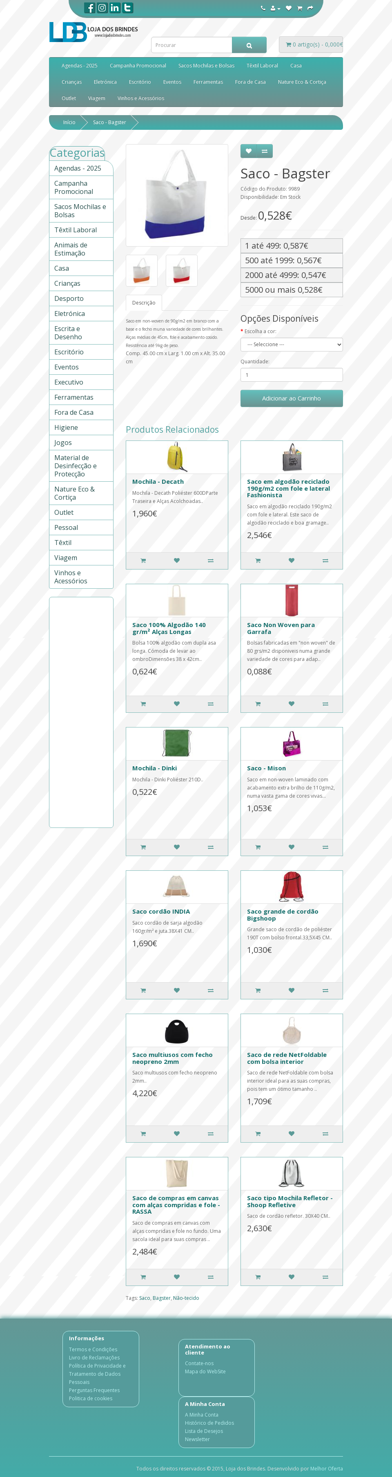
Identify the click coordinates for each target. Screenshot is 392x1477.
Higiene (66, 427)
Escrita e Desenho (68, 332)
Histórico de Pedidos (209, 1422)
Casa (296, 65)
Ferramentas (208, 81)
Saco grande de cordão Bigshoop (282, 914)
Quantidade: (255, 361)
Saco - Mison (266, 768)
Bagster (162, 1298)
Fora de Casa (250, 81)
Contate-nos (199, 1363)
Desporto (69, 298)
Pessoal (66, 527)
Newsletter (197, 1439)
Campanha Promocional (138, 65)
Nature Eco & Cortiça (302, 81)
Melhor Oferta (326, 1468)
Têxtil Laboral (262, 65)
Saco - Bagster (109, 122)
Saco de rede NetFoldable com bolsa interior (287, 1057)
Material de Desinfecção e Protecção (75, 465)
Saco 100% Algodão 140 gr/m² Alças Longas (169, 628)
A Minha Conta (201, 1414)
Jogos (63, 442)
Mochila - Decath (158, 481)
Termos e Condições (93, 1349)
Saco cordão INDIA (161, 911)
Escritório (140, 81)
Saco (144, 1298)
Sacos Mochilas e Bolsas (206, 65)
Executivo (68, 382)
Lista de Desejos (204, 1431)
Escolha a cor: (260, 331)
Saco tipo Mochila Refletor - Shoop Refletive (290, 1201)
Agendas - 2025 (80, 65)
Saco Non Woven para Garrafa (281, 628)
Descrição (144, 302)
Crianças (72, 81)
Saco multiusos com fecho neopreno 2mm (172, 1057)
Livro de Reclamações (94, 1357)
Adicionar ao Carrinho (291, 398)
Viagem (96, 98)
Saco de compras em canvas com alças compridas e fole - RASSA (176, 1204)
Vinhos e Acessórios (141, 98)
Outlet (69, 98)
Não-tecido (186, 1298)
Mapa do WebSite (205, 1371)
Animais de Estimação (70, 249)
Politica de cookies (90, 1398)
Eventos (172, 81)
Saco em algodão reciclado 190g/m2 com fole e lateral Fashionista (288, 488)
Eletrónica (105, 81)
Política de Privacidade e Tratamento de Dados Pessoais (97, 1374)
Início (69, 122)
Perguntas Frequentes (94, 1390)
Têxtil (62, 542)
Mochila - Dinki (154, 768)
